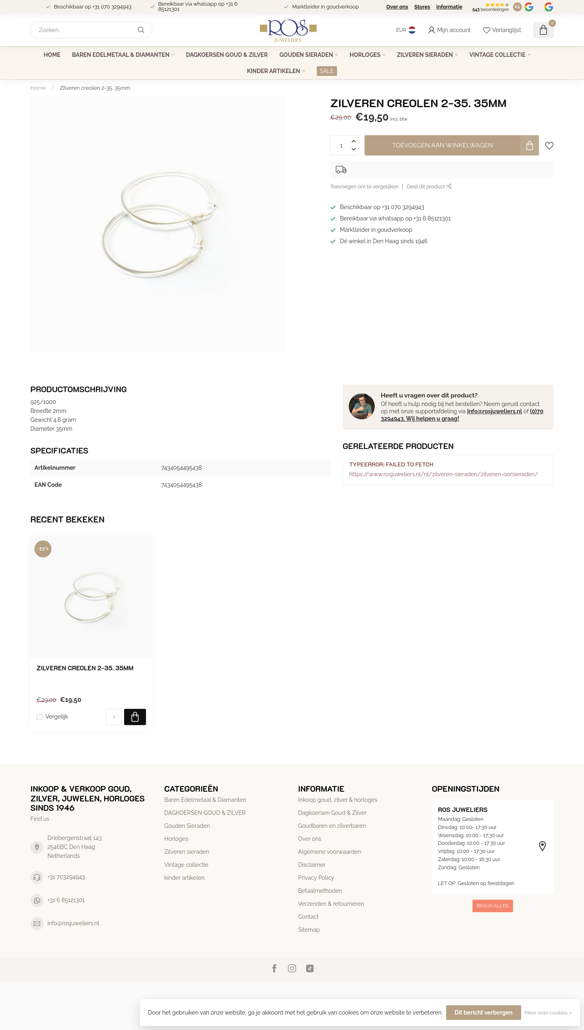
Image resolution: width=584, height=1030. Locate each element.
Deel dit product (429, 187)
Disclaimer (312, 865)
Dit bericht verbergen (484, 1012)
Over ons (397, 7)
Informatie (449, 7)
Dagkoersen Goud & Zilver (332, 813)
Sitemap (309, 929)
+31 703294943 (66, 877)
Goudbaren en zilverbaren (332, 826)
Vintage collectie (497, 55)
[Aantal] (114, 717)
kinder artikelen (273, 71)
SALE (327, 71)
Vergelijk (56, 717)
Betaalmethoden (320, 890)
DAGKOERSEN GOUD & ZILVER (227, 55)
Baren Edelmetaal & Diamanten (121, 55)
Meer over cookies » (548, 1013)
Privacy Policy (316, 878)
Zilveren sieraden (425, 55)
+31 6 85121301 (66, 900)
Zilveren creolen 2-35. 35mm (95, 87)
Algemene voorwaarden (329, 852)
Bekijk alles (493, 906)
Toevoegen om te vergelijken (364, 187)
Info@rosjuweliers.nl (494, 411)
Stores (422, 7)
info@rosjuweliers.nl (73, 923)
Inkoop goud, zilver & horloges (337, 800)
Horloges (365, 55)
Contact (308, 916)
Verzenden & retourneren (331, 903)
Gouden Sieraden (306, 55)
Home (51, 55)
